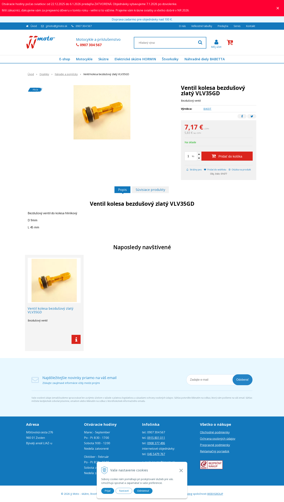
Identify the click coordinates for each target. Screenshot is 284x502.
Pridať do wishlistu (215, 169)
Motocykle (84, 59)
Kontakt (250, 26)
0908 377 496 (156, 443)
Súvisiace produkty (150, 189)
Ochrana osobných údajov (217, 439)
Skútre (103, 59)
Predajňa (223, 26)
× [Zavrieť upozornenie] (277, 8)
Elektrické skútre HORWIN (135, 59)
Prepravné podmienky (215, 445)
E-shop (64, 59)
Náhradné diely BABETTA (204, 59)
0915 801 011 (156, 438)
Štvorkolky (170, 59)
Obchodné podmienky (215, 432)
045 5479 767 (156, 454)
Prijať (108, 490)
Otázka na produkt (240, 169)
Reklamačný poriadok (214, 451)
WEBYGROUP (215, 493)
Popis (122, 189)
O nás (182, 26)
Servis (237, 26)
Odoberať (242, 379)
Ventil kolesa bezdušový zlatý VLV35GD (50, 310)
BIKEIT (207, 108)
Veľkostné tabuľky (201, 26)
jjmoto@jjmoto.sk (56, 26)
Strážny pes (194, 169)
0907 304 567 (84, 26)
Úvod (34, 26)
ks (193, 156)
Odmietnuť (143, 490)
